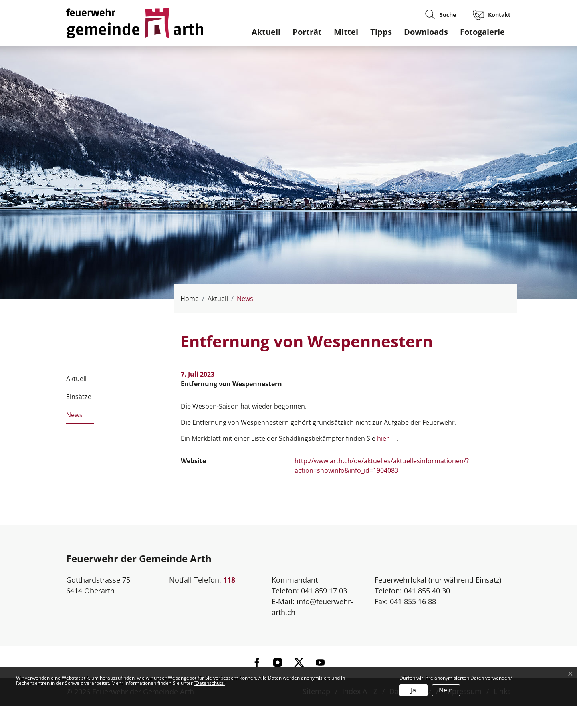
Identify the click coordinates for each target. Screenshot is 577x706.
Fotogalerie (482, 31)
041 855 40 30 (427, 590)
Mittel (346, 31)
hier (383, 438)
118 (229, 580)
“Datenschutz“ (209, 683)
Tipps (381, 31)
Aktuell (266, 31)
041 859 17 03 (324, 590)
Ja (413, 690)
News (74, 417)
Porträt (307, 31)
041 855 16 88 (413, 601)
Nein (446, 690)
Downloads (426, 31)
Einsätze (78, 396)
